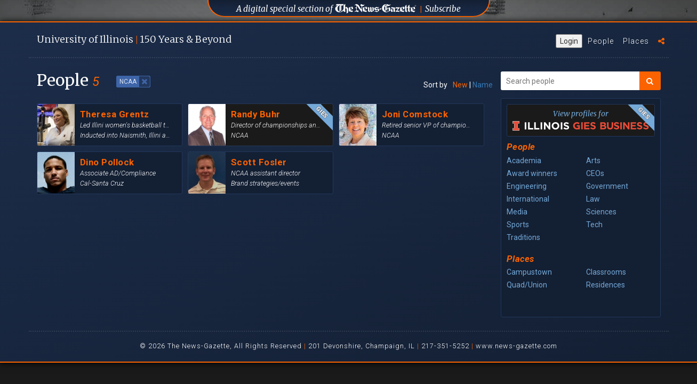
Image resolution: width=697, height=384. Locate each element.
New (460, 85)
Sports (518, 224)
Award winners (532, 173)
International (528, 199)
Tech (594, 224)
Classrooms (606, 272)
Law (593, 199)
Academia (524, 160)
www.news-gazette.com (516, 346)
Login (569, 41)
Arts (593, 160)
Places (636, 41)
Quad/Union (527, 285)
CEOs (595, 173)
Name (482, 85)
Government (607, 186)
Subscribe (443, 9)
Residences (605, 285)
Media (517, 211)
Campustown (529, 272)
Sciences (601, 211)
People (601, 41)
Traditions (523, 237)
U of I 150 (134, 39)
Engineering (527, 186)
